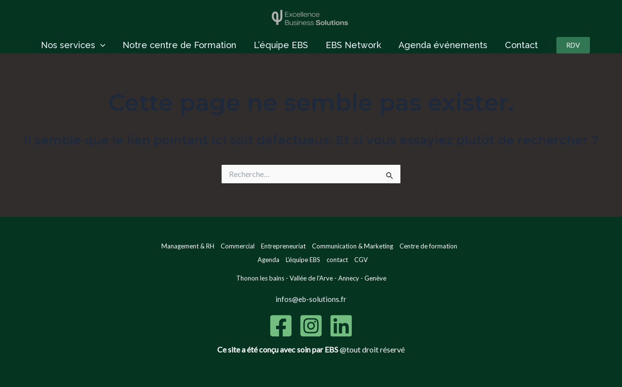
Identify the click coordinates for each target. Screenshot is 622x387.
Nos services (73, 45)
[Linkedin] (341, 326)
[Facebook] (281, 326)
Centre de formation (428, 246)
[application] (100, 45)
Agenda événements (442, 45)
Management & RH (187, 246)
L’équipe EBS (281, 45)
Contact (521, 45)
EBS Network (353, 45)
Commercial (238, 246)
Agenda (268, 260)
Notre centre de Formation (179, 45)
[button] (573, 45)
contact (337, 260)
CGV (361, 260)
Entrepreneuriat (283, 246)
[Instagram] (311, 326)
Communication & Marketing (352, 246)
